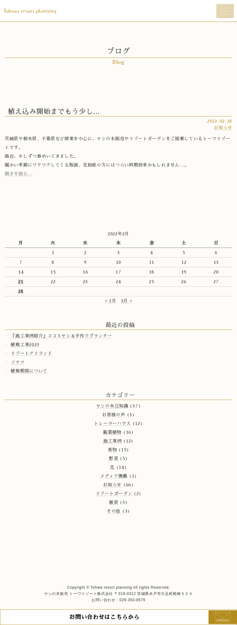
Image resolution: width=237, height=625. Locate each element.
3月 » (126, 301)
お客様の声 (113, 414)
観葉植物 (112, 432)
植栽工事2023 (25, 344)
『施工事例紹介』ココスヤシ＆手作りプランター (61, 336)
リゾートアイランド (31, 353)
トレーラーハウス (112, 423)
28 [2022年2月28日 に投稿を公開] (20, 291)
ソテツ (17, 362)
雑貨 (113, 502)
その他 (114, 511)
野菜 (113, 458)
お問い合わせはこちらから (104, 617)
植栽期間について (29, 371)
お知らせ (223, 128)
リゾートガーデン (113, 493)
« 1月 (110, 301)
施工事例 (112, 441)
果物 (112, 450)
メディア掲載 (113, 476)
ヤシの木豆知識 (112, 406)
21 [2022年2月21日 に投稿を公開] (20, 281)
